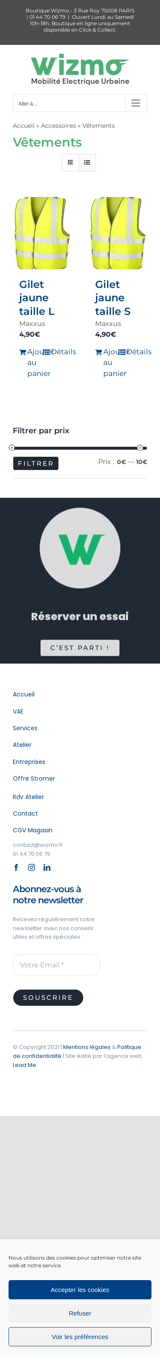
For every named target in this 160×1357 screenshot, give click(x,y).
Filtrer (36, 463)
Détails (58, 351)
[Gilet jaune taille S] (118, 233)
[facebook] (16, 867)
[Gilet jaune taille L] (42, 233)
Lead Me (24, 1065)
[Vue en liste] (87, 162)
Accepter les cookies (80, 1289)
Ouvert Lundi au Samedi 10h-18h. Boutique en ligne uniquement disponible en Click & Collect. (82, 23)
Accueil (24, 125)
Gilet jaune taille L (36, 297)
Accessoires (58, 125)
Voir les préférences (80, 1336)
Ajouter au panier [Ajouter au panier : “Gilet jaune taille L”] (34, 362)
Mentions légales (87, 1047)
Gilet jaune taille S (113, 297)
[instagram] (31, 867)
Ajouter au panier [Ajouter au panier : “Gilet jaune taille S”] (110, 362)
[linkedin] (47, 867)
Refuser (80, 1313)
